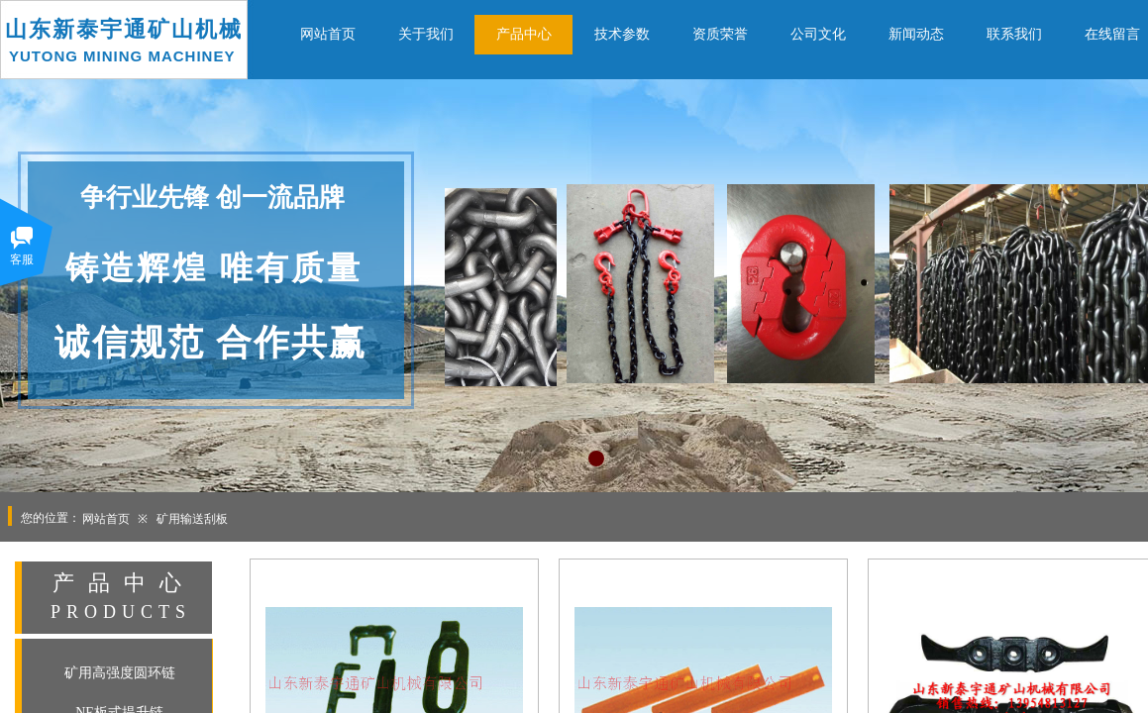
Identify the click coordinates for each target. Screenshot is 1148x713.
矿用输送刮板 (192, 519)
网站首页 (106, 519)
